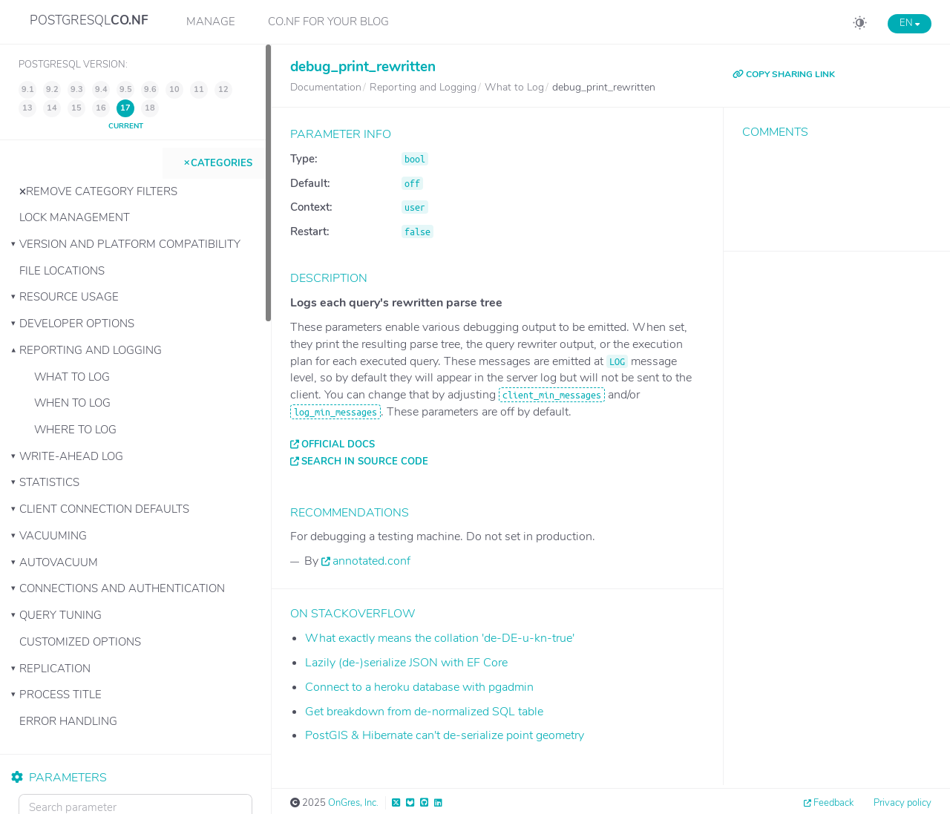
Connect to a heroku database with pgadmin (419, 687)
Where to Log (75, 429)
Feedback (833, 803)
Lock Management (74, 217)
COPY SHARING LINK (784, 74)
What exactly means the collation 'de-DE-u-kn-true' (439, 638)
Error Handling (68, 721)
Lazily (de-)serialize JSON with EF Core (406, 662)
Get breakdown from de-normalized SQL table (424, 711)
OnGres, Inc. (353, 803)
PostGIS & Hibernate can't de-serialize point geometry (444, 735)
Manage (210, 21)
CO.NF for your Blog (328, 21)
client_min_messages (551, 395)
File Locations (62, 270)
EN (910, 23)
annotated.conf (371, 561)
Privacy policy (902, 803)
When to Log (72, 402)
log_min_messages (335, 412)
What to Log (72, 377)
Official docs (338, 444)
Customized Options (80, 641)
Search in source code (364, 461)
